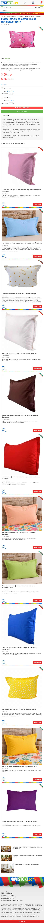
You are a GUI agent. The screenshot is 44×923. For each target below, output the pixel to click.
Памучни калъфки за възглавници (33, 16)
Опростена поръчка (22, 111)
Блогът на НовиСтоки (7, 894)
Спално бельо (5, 892)
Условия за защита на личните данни (12, 900)
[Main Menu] (6, 7)
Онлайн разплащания (7, 895)
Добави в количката (22, 107)
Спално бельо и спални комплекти (15, 16)
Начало (3, 16)
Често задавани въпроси (8, 897)
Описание (6, 115)
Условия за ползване (7, 898)
